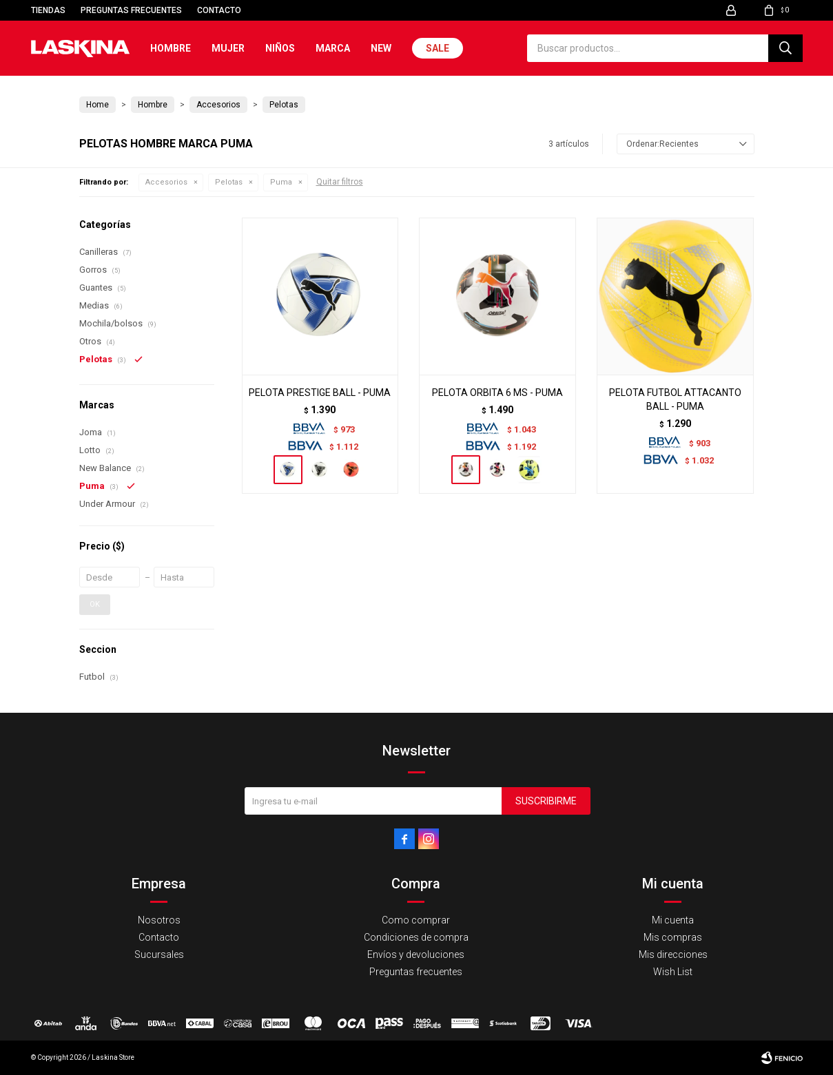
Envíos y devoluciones (415, 954)
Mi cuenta (673, 920)
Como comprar (416, 920)
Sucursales (159, 954)
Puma (281, 182)
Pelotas (229, 182)
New (381, 48)
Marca (333, 48)
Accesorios (166, 182)
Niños (280, 48)
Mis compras (673, 937)
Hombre (170, 48)
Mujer (228, 48)
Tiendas (48, 10)
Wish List (672, 971)
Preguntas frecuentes (131, 10)
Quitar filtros (339, 182)
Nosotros (159, 920)
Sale (437, 48)
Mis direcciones (673, 954)
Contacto (219, 10)
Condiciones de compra (416, 937)
